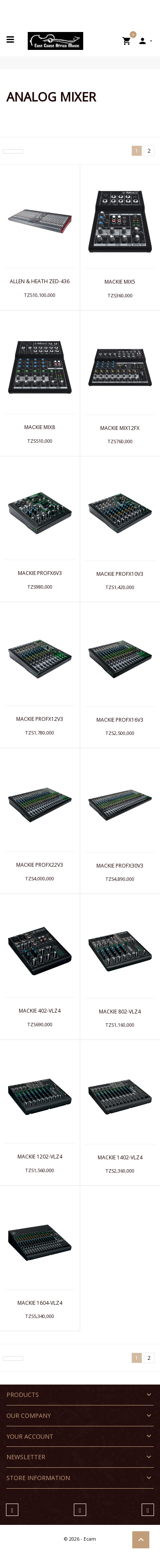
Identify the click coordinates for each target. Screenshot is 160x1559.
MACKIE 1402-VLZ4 (120, 1157)
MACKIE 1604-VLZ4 (39, 1302)
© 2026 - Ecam (80, 1539)
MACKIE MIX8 (39, 427)
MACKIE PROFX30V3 (119, 865)
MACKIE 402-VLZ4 (40, 1010)
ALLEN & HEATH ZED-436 (40, 281)
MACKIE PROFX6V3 (40, 573)
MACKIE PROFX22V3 (39, 864)
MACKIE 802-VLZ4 (120, 1011)
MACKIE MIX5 (120, 281)
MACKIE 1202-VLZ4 (39, 1156)
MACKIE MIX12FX (120, 428)
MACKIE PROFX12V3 (39, 719)
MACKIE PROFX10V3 (119, 574)
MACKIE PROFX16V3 (119, 719)
